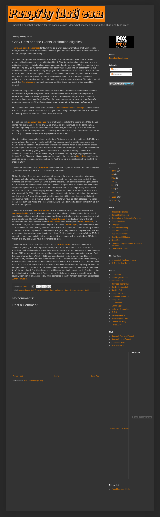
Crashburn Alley (118, 342)
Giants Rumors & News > (119, 428)
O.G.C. (114, 312)
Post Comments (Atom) (33, 380)
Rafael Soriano (58, 219)
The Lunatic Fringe (119, 322)
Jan (113, 192)
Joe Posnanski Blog (120, 228)
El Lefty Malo (117, 303)
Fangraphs (81, 108)
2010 (114, 197)
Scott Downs (54, 222)
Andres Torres (63, 244)
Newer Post (18, 376)
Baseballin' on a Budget (121, 339)
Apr (113, 181)
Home (56, 376)
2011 (114, 171)
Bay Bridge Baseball (120, 287)
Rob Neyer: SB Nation (121, 237)
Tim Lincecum (28, 82)
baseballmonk (117, 281)
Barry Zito (81, 156)
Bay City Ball (117, 290)
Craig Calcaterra (118, 221)
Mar (113, 185)
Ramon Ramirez (41, 210)
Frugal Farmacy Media (121, 489)
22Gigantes (116, 274)
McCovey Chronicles (120, 309)
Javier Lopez (71, 224)
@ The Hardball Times (121, 263)
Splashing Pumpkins (120, 318)
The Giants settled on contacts (26, 48)
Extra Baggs (117, 306)
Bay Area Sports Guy (120, 284)
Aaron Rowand (19, 279)
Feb (113, 189)
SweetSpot (116, 240)
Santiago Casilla (20, 213)
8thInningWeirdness (120, 278)
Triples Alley (116, 325)
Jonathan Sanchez (37, 122)
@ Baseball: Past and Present (124, 260)
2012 (114, 168)
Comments (116, 74)
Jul (112, 174)
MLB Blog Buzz (118, 345)
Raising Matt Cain (119, 315)
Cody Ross (43, 167)
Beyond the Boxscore (120, 215)
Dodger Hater (117, 300)
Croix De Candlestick (120, 296)
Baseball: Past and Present (123, 336)
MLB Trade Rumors (120, 234)
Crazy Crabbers (118, 293)
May (113, 178)
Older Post (94, 376)
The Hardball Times (120, 249)
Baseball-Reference (120, 212)
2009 (114, 200)
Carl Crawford (86, 222)
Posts (114, 69)
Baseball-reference (64, 108)
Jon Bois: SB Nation (120, 231)
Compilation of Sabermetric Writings (126, 218)
